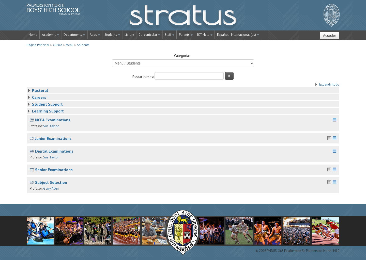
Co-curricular (149, 34)
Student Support (47, 104)
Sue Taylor (51, 126)
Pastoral (40, 90)
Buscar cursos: (143, 76)
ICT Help (204, 34)
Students (112, 34)
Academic (50, 34)
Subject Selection (51, 182)
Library (129, 34)
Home (33, 34)
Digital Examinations (54, 151)
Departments (74, 34)
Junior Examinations (53, 138)
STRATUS (183, 17)
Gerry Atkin (51, 188)
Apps (95, 34)
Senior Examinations (54, 170)
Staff (169, 34)
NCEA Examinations (52, 120)
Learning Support (48, 110)
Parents (186, 34)
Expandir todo (329, 84)
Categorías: (182, 55)
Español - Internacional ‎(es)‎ (238, 34)
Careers (39, 97)
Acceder (329, 36)
